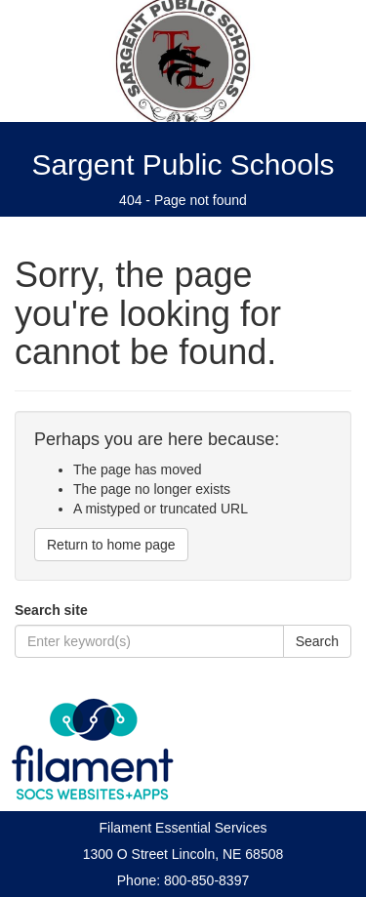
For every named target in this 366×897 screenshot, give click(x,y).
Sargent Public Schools (182, 164)
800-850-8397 (206, 880)
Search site (51, 610)
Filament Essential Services (183, 828)
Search (317, 641)
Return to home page (111, 544)
